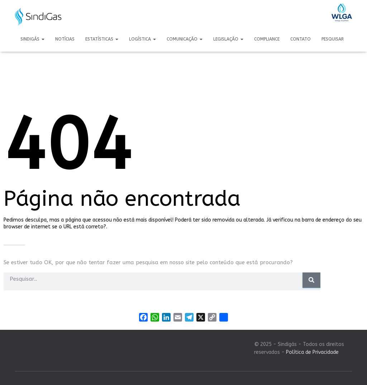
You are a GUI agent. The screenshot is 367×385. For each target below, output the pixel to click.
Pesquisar (332, 39)
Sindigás (32, 39)
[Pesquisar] (311, 280)
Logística (142, 39)
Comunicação (184, 39)
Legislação (228, 39)
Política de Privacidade (312, 352)
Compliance (267, 39)
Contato (300, 39)
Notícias (65, 39)
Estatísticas (101, 39)
